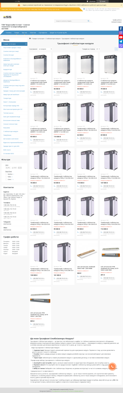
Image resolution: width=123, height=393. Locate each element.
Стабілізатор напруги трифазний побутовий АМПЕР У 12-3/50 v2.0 (109, 82)
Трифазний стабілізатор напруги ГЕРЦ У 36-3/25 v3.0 (40, 223)
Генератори (7, 98)
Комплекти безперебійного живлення (12, 59)
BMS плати (7, 150)
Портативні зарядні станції (12, 47)
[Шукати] (88, 21)
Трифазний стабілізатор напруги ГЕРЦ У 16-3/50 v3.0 (63, 177)
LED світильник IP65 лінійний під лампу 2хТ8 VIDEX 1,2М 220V (39, 314)
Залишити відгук (116, 22)
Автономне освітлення (10, 139)
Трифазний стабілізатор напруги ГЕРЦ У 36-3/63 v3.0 (40, 269)
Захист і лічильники (9, 102)
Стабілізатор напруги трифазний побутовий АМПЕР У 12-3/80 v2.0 (62, 130)
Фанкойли (6, 128)
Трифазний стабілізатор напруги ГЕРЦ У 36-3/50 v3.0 (110, 223)
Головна (8, 32)
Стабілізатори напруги (10, 131)
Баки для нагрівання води (11, 117)
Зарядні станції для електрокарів (14, 91)
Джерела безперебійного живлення (11, 81)
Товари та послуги (9, 44)
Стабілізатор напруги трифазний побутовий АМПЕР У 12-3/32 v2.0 (62, 82)
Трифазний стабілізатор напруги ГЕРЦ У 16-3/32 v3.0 (110, 129)
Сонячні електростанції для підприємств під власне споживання (12, 74)
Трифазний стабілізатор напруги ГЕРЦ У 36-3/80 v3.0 (63, 269)
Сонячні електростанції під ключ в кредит (14, 86)
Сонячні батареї (8, 55)
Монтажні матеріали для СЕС (12, 109)
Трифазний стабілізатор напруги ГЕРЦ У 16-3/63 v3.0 (87, 177)
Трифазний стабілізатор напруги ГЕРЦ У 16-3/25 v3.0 (87, 129)
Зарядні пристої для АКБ (11, 146)
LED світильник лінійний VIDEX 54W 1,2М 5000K (86, 267)
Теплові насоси (8, 113)
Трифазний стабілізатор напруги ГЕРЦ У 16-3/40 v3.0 (40, 177)
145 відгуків (92, 1)
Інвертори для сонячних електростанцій (11, 65)
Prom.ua (71, 389)
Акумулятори (7, 69)
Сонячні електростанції (11, 51)
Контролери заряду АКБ (11, 106)
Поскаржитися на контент (59, 391)
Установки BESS (8, 153)
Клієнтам (33, 32)
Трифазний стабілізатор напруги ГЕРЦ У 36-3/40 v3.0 (87, 223)
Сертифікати (43, 32)
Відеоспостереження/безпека (13, 142)
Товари (16, 32)
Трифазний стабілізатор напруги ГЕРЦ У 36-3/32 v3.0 (63, 223)
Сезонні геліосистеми (10, 124)
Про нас (24, 32)
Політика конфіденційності (75, 391)
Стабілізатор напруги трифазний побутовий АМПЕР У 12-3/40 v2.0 (85, 82)
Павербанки (7, 135)
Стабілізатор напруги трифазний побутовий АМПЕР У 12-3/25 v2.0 (38, 82)
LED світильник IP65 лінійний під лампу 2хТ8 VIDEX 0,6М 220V (109, 268)
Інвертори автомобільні (11, 94)
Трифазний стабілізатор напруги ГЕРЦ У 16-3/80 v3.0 (110, 177)
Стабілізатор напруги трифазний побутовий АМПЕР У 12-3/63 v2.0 (38, 130)
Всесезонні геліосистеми (11, 120)
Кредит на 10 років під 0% (58, 32)
